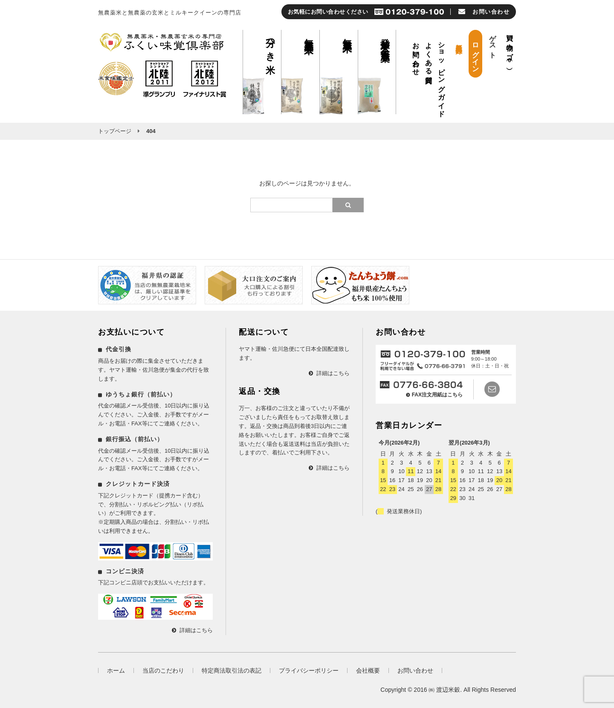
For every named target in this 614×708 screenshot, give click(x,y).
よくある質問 (428, 55)
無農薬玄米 (309, 35)
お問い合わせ (416, 55)
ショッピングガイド (441, 76)
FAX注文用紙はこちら (437, 395)
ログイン (475, 53)
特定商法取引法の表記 (231, 670)
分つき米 (270, 45)
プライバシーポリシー (309, 670)
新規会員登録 (459, 40)
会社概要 (368, 670)
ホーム (116, 670)
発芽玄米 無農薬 (385, 39)
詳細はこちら (196, 630)
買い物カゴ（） (509, 47)
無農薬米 (347, 34)
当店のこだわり (163, 670)
